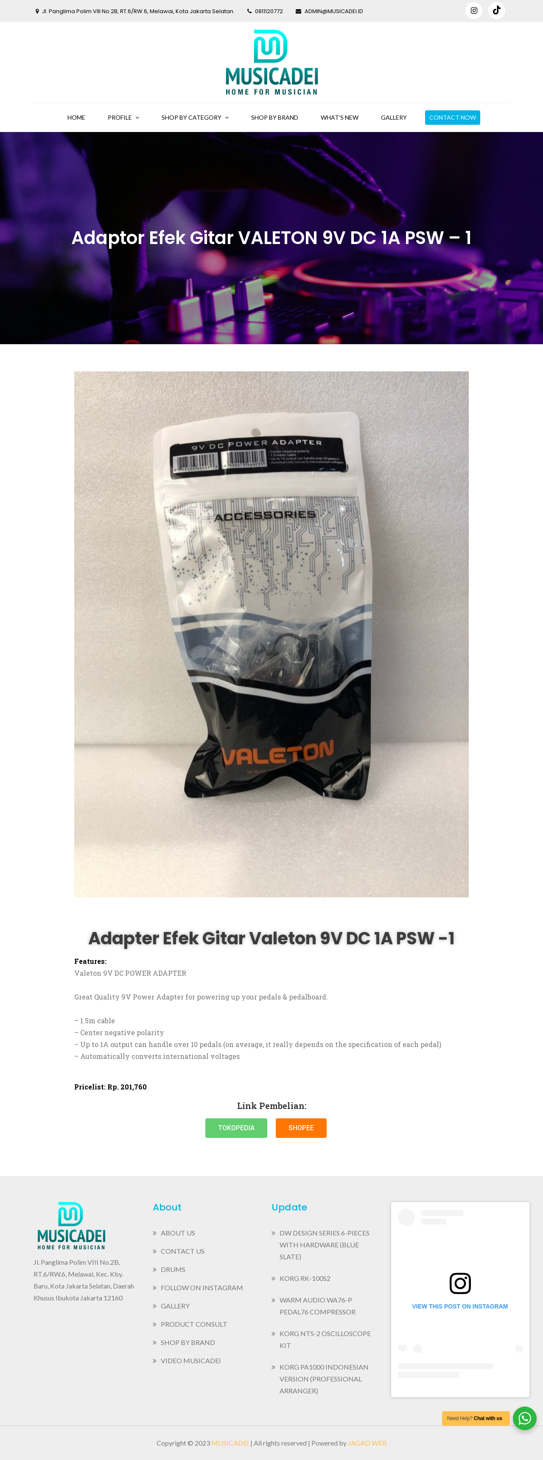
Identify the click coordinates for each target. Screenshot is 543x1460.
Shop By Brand (274, 117)
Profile (120, 117)
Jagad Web (367, 1443)
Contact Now (452, 117)
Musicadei (230, 1443)
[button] (236, 1128)
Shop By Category (191, 117)
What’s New (339, 117)
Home (76, 117)
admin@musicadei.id (329, 11)
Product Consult (194, 1324)
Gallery (394, 117)
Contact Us (182, 1251)
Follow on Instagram (202, 1287)
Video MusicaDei (191, 1360)
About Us (178, 1233)
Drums (173, 1269)
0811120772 (265, 11)
